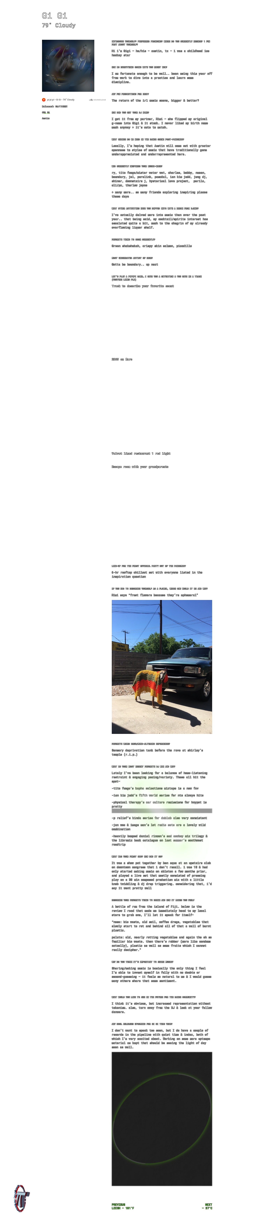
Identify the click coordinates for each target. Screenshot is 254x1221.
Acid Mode (247, 26)
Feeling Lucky (247, 19)
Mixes (247, 5)
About (247, 12)
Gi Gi (46, 112)
